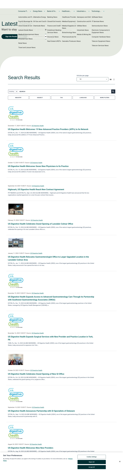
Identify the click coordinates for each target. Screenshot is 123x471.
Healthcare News (67, 11)
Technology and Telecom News (96, 11)
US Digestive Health (38, 125)
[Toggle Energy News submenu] (44, 11)
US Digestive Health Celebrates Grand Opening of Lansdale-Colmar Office (40, 224)
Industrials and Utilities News (82, 11)
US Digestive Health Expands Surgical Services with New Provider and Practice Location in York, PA (50, 338)
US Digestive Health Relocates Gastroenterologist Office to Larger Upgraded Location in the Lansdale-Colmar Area (48, 258)
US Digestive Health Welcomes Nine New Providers (30, 448)
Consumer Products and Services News (23, 11)
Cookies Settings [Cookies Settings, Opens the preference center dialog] (92, 457)
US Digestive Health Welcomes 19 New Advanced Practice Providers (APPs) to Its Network (48, 129)
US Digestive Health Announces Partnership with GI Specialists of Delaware (41, 411)
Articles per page (82, 75)
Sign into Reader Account (14, 36)
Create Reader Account (41, 36)
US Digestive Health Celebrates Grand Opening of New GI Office (36, 374)
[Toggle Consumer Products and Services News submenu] (30, 11)
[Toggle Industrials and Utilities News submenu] (89, 11)
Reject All (91, 462)
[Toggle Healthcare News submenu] (74, 11)
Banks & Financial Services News (52, 11)
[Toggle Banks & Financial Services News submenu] (59, 11)
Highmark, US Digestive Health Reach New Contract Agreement (36, 189)
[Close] (120, 462)
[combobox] (92, 79)
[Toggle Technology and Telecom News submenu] (104, 11)
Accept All (92, 467)
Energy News (37, 11)
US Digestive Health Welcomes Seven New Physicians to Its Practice (38, 166)
